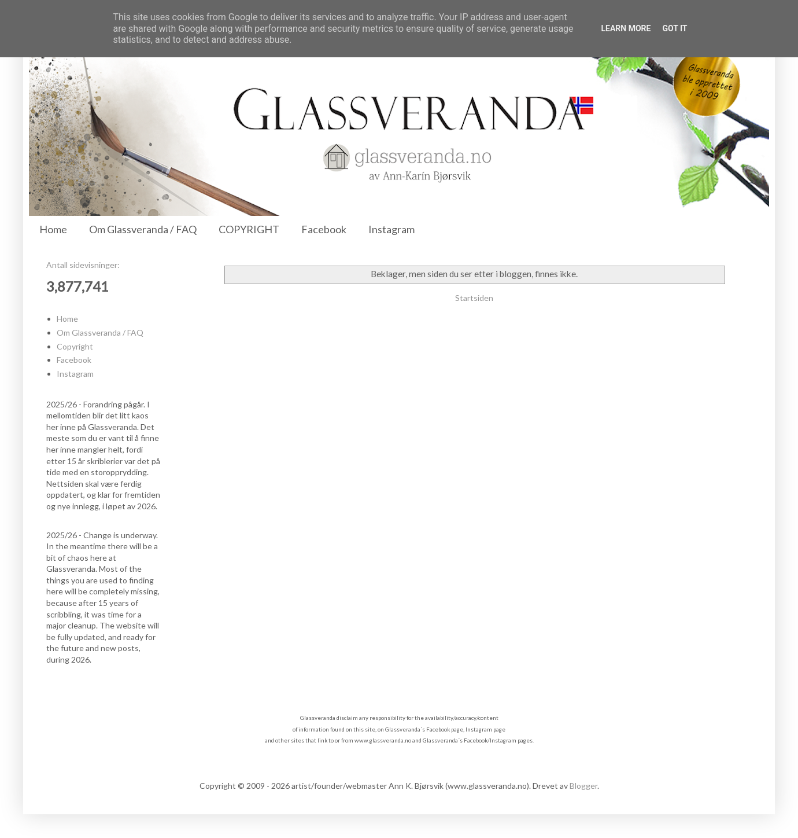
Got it (674, 28)
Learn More (626, 28)
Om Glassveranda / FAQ (143, 229)
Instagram (391, 229)
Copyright (75, 346)
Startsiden (474, 298)
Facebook (323, 229)
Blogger (583, 786)
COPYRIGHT (249, 229)
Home (53, 229)
